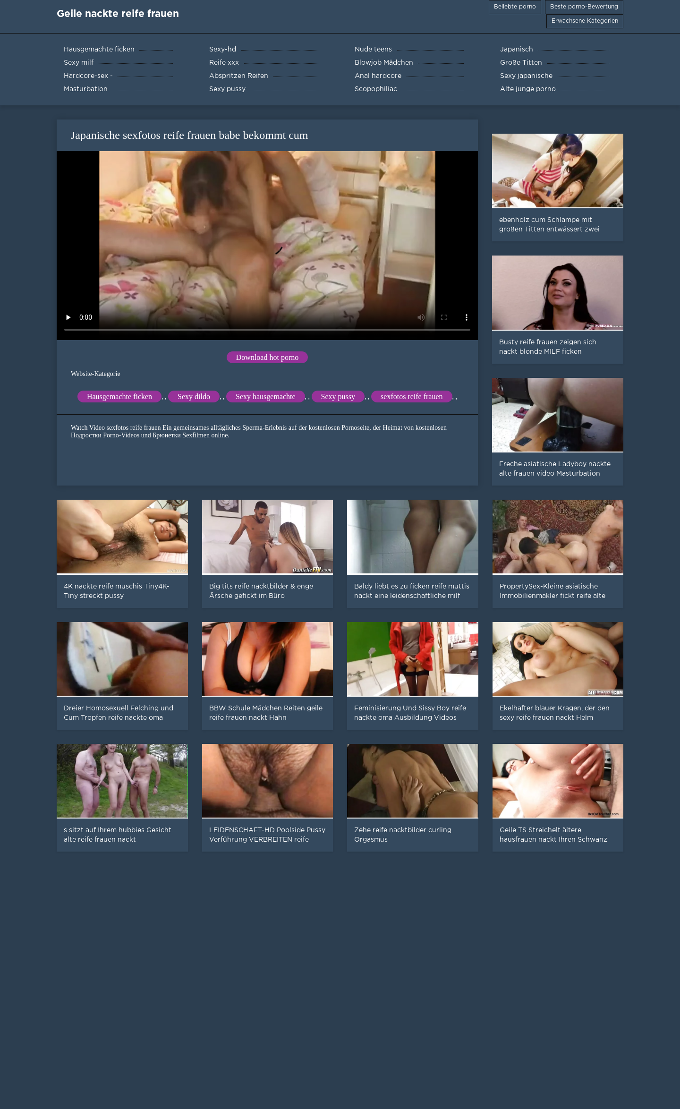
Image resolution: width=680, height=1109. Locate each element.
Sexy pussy (338, 396)
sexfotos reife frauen (412, 396)
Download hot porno (267, 357)
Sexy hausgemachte (266, 396)
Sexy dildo (194, 396)
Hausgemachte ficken (119, 396)
